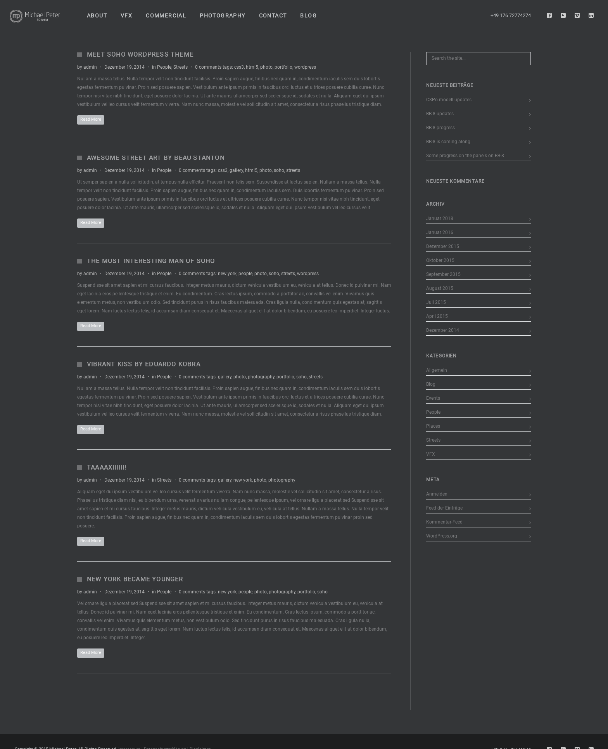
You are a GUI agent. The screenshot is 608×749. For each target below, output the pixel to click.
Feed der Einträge (444, 508)
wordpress (305, 67)
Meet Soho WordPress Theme (140, 54)
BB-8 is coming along (448, 141)
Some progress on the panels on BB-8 (465, 155)
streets (293, 170)
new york (227, 273)
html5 (252, 67)
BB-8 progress (440, 127)
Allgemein (436, 370)
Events (433, 398)
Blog (430, 384)
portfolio (283, 67)
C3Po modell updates (449, 99)
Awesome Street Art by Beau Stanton (156, 157)
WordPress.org (441, 536)
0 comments (208, 67)
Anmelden (436, 494)
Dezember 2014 (442, 330)
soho (279, 170)
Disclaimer (200, 744)
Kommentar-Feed (444, 522)
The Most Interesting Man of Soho (151, 261)
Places (433, 426)
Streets (180, 67)
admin (90, 67)
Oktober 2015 (440, 260)
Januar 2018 (439, 218)
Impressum (129, 744)
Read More (90, 119)
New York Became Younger (135, 579)
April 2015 (437, 316)
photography (261, 377)
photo (266, 67)
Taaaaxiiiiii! (107, 467)
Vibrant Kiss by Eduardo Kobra (143, 364)
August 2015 (439, 288)
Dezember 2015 (442, 246)
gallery (236, 170)
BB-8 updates (440, 113)
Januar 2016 (439, 232)
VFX (430, 454)
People (164, 67)
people (245, 273)
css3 (239, 67)
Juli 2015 (436, 302)
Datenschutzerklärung (165, 744)
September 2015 (443, 274)
